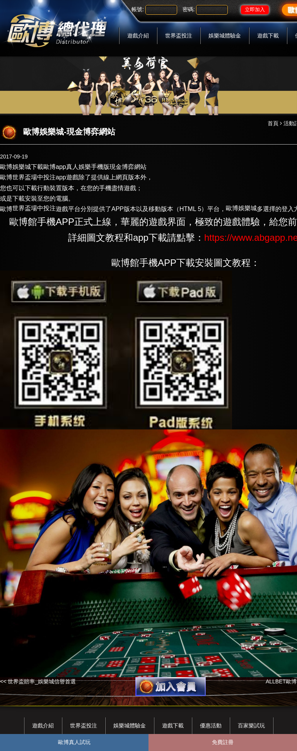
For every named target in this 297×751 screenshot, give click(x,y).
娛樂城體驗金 (224, 35)
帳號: (137, 9)
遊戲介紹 (138, 35)
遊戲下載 (268, 35)
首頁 (273, 123)
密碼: (189, 9)
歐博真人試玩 (74, 742)
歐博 (6, 209)
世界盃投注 (178, 35)
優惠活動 (211, 725)
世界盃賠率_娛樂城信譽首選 (42, 681)
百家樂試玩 (251, 725)
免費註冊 (223, 742)
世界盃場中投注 (34, 177)
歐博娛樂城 (15, 166)
